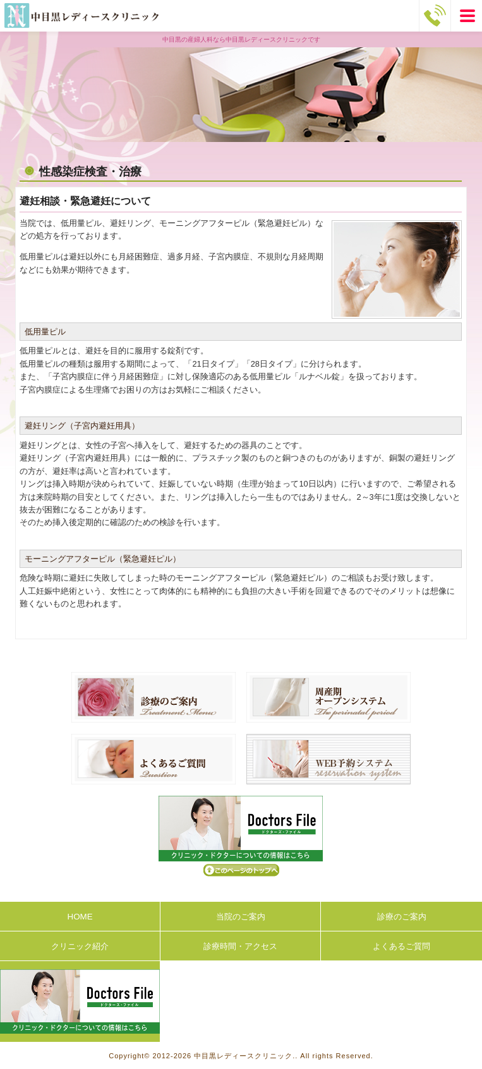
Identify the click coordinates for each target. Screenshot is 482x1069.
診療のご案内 (401, 916)
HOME (80, 916)
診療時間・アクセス (240, 946)
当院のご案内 (240, 916)
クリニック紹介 (80, 946)
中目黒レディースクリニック (243, 1056)
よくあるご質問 (401, 946)
